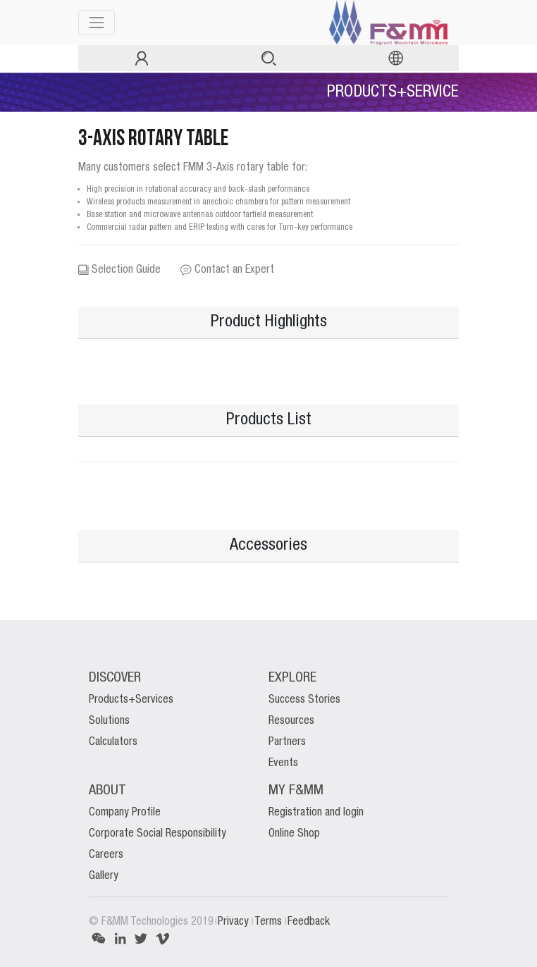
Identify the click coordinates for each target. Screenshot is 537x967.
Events (283, 763)
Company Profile (125, 813)
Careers (106, 855)
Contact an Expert (227, 270)
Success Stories (304, 700)
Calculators (113, 742)
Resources (291, 721)
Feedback (309, 922)
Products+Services (131, 700)
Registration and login (316, 813)
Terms (269, 922)
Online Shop (294, 834)
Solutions (109, 721)
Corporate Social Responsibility (157, 834)
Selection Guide (119, 270)
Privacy (235, 922)
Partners (287, 742)
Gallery (103, 876)
